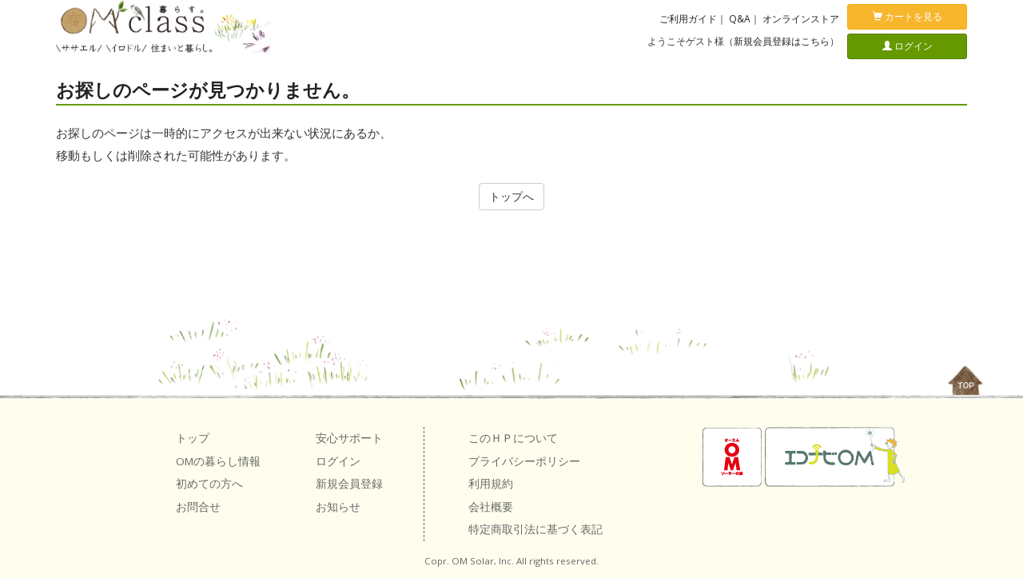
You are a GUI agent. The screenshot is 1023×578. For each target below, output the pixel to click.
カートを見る (907, 16)
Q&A (739, 19)
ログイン (907, 46)
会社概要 (490, 507)
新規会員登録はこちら (782, 41)
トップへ (511, 196)
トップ (192, 438)
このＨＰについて (513, 438)
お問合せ (198, 507)
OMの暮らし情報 (218, 461)
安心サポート (349, 438)
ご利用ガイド (688, 19)
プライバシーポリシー (524, 461)
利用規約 (490, 483)
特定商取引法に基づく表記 (535, 529)
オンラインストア (800, 19)
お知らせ (338, 507)
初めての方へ (209, 483)
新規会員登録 (349, 483)
